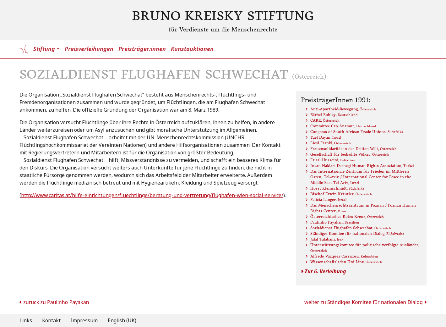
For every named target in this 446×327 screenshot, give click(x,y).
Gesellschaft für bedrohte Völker (349, 154)
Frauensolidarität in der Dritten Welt (353, 148)
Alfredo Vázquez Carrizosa (344, 256)
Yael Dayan (325, 137)
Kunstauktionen (192, 49)
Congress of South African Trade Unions (356, 131)
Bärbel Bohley (333, 114)
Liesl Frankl (330, 143)
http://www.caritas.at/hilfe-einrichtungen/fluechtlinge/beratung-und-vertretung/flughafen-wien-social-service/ (152, 195)
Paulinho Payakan (334, 222)
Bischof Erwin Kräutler (341, 194)
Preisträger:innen (142, 49)
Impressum (84, 320)
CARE (325, 120)
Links (25, 320)
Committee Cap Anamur (343, 126)
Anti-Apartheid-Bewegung (343, 109)
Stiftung (44, 49)
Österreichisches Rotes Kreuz (347, 216)
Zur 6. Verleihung (323, 271)
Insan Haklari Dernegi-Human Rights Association (362, 165)
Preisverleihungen (89, 49)
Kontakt (51, 320)
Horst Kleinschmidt (337, 188)
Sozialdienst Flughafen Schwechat (350, 227)
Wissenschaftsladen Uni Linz (346, 261)
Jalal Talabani (326, 239)
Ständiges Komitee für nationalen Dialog (357, 233)
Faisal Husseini (332, 160)
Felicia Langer (328, 199)
